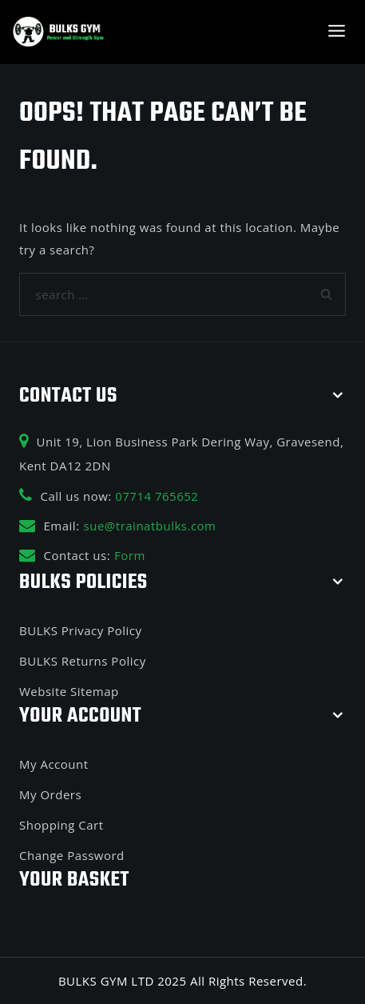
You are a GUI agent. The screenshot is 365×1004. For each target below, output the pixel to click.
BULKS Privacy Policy (80, 630)
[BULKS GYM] (58, 32)
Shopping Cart (61, 825)
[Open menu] (336, 31)
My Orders (50, 794)
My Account (54, 764)
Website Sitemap (69, 691)
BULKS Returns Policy (82, 661)
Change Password (72, 855)
